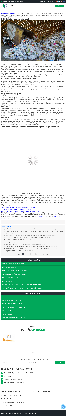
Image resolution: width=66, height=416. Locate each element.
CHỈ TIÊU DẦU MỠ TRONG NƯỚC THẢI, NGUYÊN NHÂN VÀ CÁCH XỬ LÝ (24, 237)
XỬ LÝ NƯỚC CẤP (7, 311)
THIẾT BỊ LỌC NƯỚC (7, 314)
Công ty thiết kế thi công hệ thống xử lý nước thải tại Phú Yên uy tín (19, 207)
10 (43, 254)
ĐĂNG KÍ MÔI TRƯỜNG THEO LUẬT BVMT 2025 (15, 270)
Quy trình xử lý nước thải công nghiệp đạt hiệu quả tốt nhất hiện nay (20, 211)
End (47, 254)
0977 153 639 (41, 216)
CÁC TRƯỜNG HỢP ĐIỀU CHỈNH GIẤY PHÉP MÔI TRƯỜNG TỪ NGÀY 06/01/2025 (26, 235)
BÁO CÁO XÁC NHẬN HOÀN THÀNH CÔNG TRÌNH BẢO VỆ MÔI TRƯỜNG (22, 288)
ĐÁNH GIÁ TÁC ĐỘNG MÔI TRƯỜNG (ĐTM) (13, 264)
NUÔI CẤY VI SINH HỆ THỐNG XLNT (12, 304)
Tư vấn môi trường (6, 405)
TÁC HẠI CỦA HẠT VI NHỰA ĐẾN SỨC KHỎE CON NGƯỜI (20, 242)
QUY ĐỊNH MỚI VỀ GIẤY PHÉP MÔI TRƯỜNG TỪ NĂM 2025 (21, 244)
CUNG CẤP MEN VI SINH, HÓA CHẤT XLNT (13, 318)
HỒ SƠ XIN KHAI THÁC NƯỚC (10, 277)
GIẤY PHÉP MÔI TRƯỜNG (9, 267)
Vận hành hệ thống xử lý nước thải (11, 395)
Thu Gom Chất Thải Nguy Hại (9, 399)
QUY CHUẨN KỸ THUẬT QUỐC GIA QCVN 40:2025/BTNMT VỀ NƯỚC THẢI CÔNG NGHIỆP (29, 246)
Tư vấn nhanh (59, 6)
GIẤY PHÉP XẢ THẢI (7, 281)
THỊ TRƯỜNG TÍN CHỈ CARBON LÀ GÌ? (15, 251)
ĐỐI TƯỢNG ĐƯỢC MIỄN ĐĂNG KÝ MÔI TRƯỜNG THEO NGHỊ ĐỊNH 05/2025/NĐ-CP (27, 248)
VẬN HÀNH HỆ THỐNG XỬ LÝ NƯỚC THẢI (13, 307)
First (19, 254)
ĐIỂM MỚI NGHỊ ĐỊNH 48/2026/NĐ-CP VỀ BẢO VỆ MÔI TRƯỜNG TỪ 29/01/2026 (26, 229)
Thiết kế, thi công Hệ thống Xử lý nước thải (13, 402)
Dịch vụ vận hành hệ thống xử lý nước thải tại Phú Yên (16, 209)
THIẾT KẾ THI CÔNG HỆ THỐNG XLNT (12, 297)
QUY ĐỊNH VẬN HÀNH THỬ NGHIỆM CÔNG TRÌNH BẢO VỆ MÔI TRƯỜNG (22, 284)
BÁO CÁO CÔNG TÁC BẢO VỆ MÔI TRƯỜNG (14, 274)
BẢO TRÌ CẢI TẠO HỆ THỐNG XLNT (11, 300)
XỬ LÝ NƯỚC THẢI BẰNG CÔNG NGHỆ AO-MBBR (18, 239)
